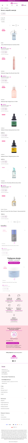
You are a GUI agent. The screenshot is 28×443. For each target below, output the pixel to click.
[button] (2, 5)
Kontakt (2, 394)
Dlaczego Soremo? (4, 390)
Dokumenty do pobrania (5, 408)
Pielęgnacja (6, 8)
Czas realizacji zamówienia (5, 419)
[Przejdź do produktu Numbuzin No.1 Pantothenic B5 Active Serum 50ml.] (14, 173)
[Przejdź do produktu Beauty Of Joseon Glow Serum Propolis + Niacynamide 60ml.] (14, 201)
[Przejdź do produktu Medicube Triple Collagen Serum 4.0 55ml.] (14, 91)
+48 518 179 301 (4, 383)
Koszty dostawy (3, 417)
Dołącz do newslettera (12, 343)
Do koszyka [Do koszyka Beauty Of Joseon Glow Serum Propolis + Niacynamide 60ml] (3, 216)
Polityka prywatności (4, 406)
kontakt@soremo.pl (6, 379)
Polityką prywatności (18, 347)
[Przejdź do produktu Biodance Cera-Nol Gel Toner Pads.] (14, 272)
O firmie (2, 388)
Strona (13, 25)
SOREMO (2, 8)
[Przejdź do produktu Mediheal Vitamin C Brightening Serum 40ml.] (14, 146)
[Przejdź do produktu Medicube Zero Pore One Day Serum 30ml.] (14, 235)
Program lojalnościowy (5, 402)
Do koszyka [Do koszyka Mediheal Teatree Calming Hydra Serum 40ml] (3, 135)
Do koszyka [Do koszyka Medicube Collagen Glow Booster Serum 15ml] (3, 80)
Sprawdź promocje (14, 262)
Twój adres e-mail (9, 340)
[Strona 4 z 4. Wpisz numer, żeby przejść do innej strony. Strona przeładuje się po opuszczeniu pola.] (16, 25)
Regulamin (16, 345)
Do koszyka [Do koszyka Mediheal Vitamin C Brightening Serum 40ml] (3, 161)
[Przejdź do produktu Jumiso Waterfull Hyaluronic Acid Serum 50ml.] (14, 35)
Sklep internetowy (13, 441)
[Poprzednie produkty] (11, 222)
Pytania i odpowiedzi (4, 404)
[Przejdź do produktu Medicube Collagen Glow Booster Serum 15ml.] (14, 63)
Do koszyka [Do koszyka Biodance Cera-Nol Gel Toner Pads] (5, 288)
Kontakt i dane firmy (4, 392)
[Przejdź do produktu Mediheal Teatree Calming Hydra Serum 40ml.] (14, 120)
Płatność (2, 415)
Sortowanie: (3, 19)
